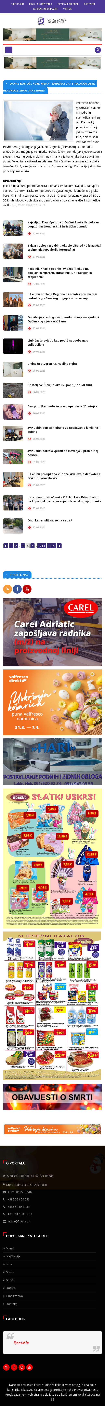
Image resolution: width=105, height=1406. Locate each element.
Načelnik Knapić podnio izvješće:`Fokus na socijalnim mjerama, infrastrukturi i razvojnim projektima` (59, 273)
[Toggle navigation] (8, 50)
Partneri (89, 3)
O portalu (17, 3)
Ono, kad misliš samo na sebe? (49, 520)
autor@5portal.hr (19, 1221)
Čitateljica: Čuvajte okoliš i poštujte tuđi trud (59, 385)
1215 (51, 546)
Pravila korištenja (40, 3)
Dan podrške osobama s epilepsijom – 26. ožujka (62, 406)
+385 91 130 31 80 (20, 1214)
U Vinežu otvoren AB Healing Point (52, 363)
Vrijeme (67, 8)
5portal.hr (21, 1343)
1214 (41, 546)
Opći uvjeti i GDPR (68, 3)
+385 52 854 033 (19, 1199)
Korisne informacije (45, 8)
